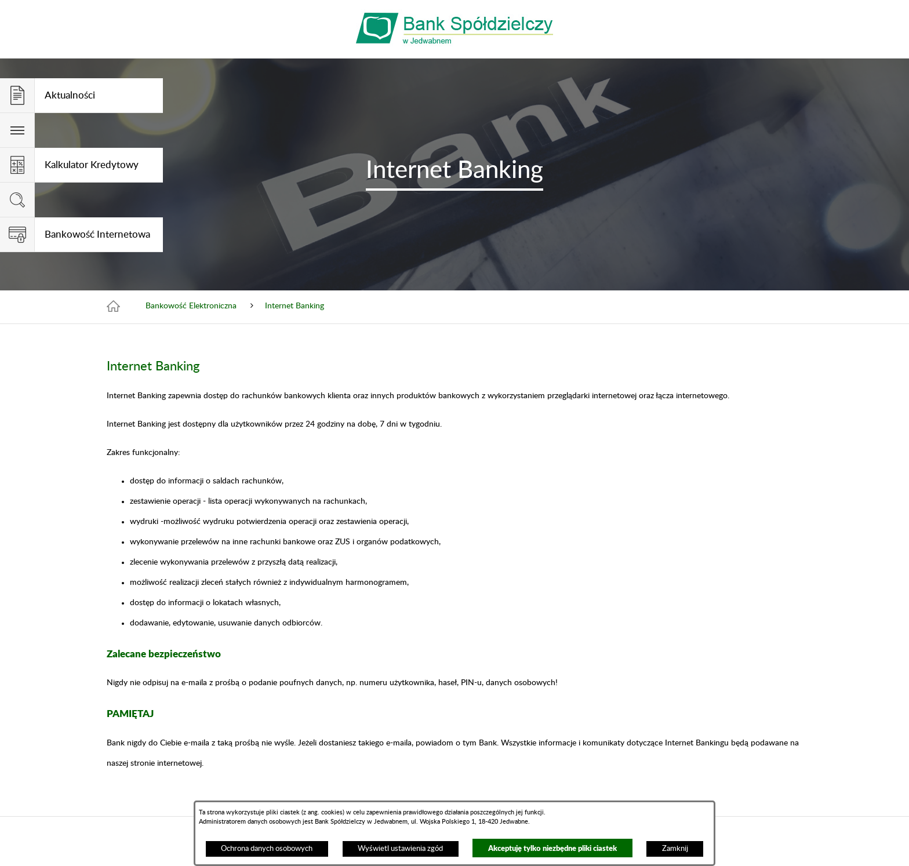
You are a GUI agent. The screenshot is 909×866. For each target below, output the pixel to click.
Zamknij (675, 849)
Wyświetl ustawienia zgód (400, 849)
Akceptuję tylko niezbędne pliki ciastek (552, 847)
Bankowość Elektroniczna (191, 306)
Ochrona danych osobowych (266, 849)
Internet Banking (294, 306)
